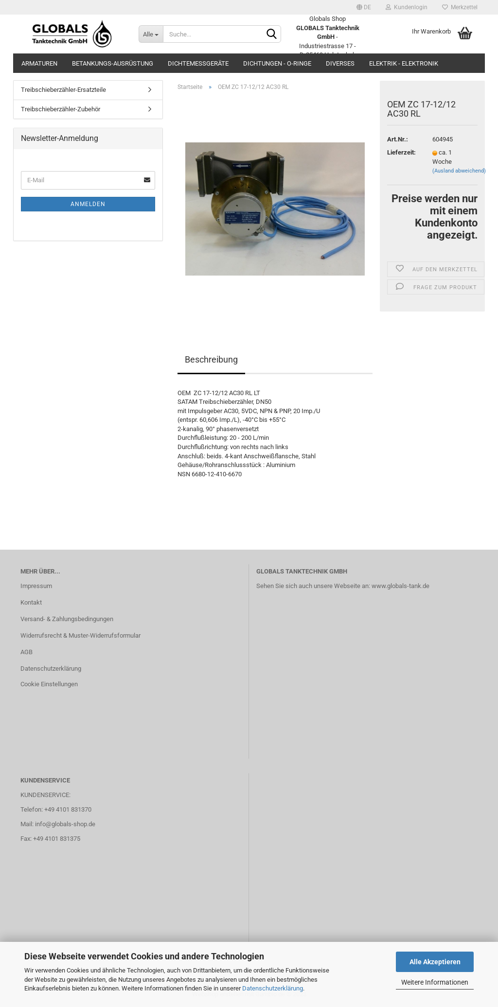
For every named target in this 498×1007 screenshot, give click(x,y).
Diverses (340, 63)
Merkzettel (460, 7)
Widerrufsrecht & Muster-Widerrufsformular (80, 635)
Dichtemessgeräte (198, 63)
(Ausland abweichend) (459, 171)
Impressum (36, 586)
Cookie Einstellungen (49, 684)
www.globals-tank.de (400, 586)
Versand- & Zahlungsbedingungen (66, 619)
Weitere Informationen (434, 982)
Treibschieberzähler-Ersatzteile (63, 89)
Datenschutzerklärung (272, 988)
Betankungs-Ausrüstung (112, 63)
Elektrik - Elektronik (403, 63)
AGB (26, 652)
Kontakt (31, 602)
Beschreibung (211, 359)
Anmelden (88, 204)
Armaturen (39, 63)
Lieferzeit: (401, 152)
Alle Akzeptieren (435, 962)
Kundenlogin (406, 7)
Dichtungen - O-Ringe (277, 63)
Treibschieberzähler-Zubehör (60, 109)
